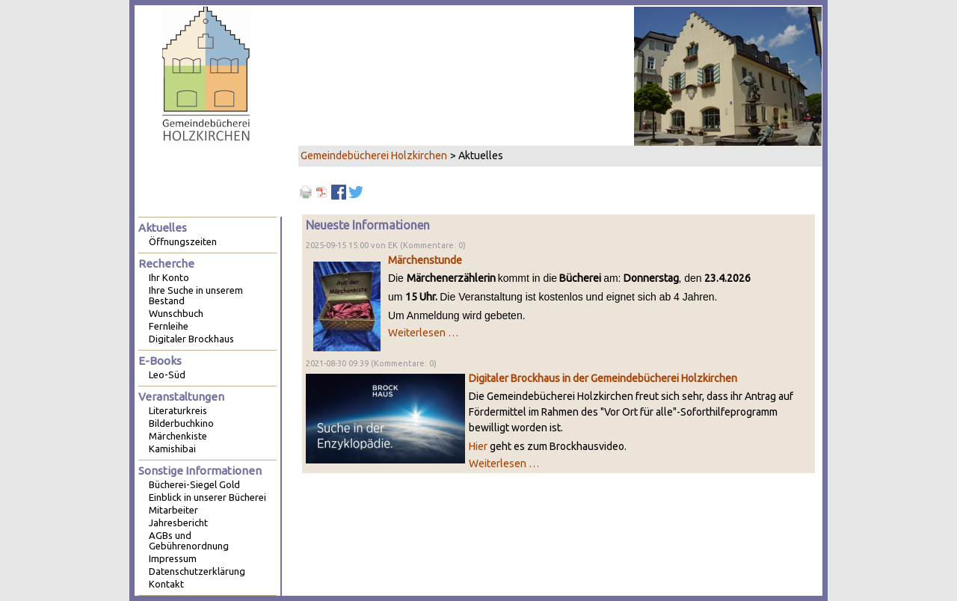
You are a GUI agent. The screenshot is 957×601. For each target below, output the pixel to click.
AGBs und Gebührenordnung (189, 540)
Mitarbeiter (173, 510)
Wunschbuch (176, 313)
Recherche (166, 263)
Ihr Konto (169, 277)
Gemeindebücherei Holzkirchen (374, 155)
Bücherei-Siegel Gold (194, 484)
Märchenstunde (425, 260)
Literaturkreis (178, 410)
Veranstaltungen (181, 396)
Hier (478, 446)
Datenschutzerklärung (197, 571)
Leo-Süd (167, 374)
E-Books (160, 360)
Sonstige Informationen (200, 470)
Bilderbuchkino (181, 423)
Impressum (173, 558)
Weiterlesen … (423, 333)
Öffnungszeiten (183, 241)
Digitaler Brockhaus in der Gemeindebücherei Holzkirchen (603, 378)
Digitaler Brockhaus (191, 338)
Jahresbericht (178, 522)
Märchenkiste (178, 436)
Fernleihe (168, 326)
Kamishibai (172, 448)
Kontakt (166, 584)
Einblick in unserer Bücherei (207, 497)
